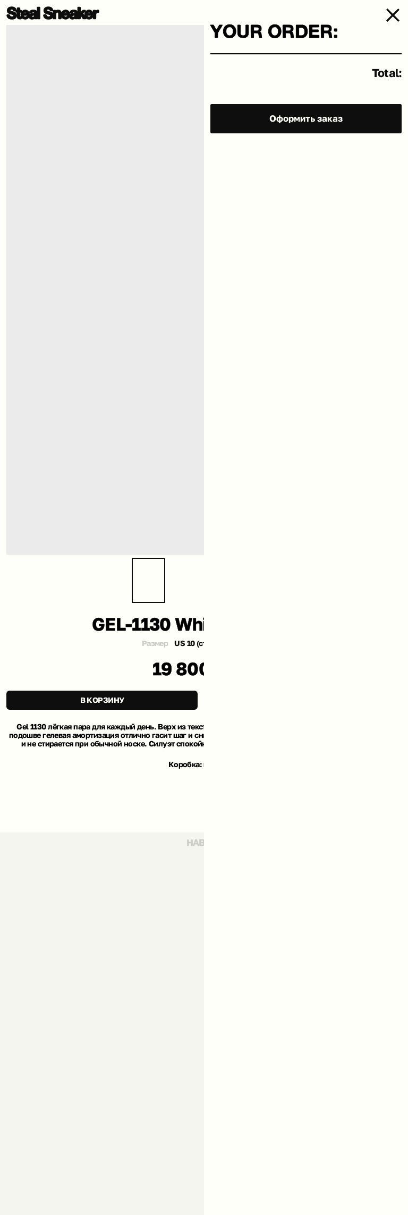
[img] (53, 13)
